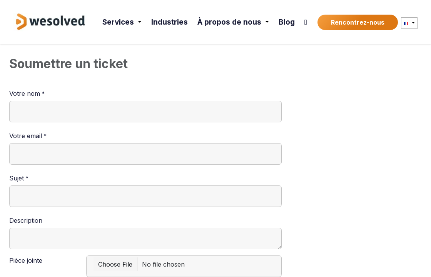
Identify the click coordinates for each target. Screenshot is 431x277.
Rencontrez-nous (357, 22)
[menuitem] (122, 22)
